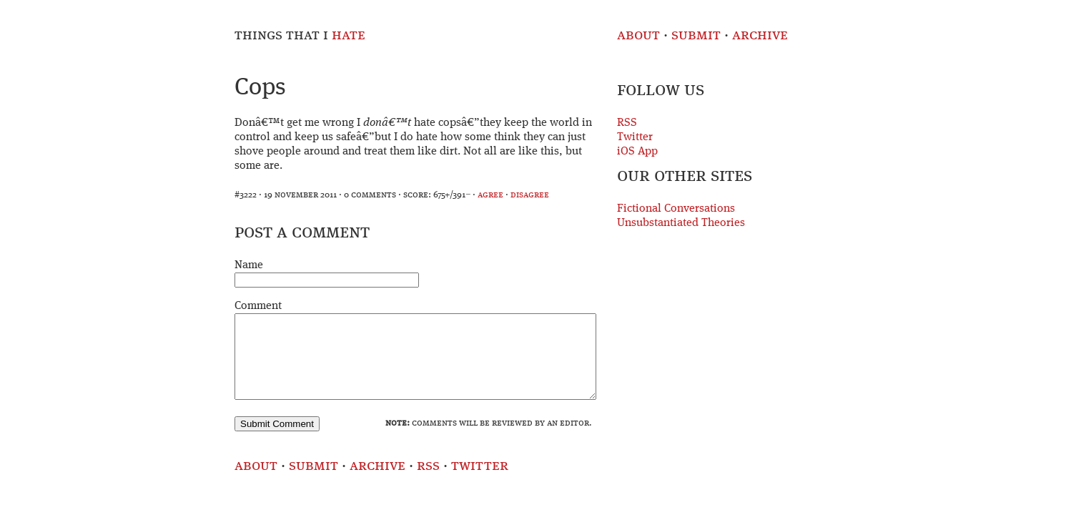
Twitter (635, 137)
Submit (696, 35)
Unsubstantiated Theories (681, 223)
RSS (627, 123)
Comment (258, 306)
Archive (760, 35)
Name (249, 265)
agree (490, 195)
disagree (529, 195)
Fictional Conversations (676, 209)
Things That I (300, 35)
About (638, 35)
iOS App (637, 151)
